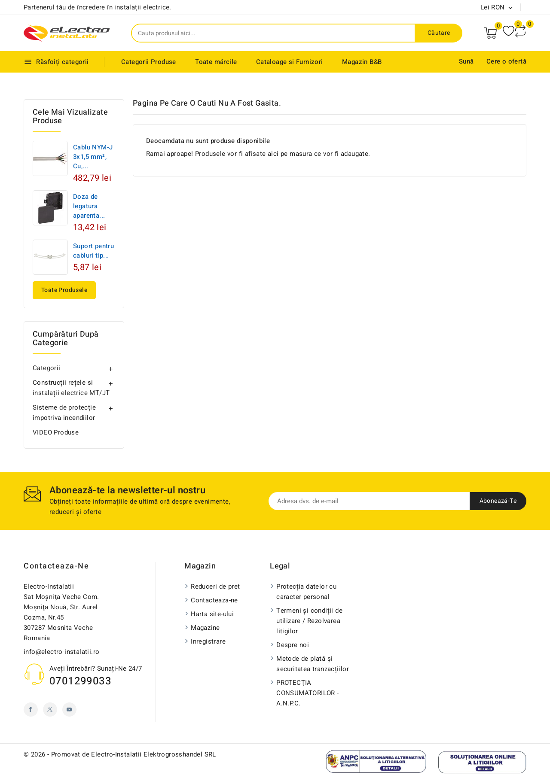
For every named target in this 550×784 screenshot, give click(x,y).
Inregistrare (208, 641)
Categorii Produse (148, 62)
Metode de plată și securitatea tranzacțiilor (312, 664)
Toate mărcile (216, 62)
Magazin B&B (362, 62)
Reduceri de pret (215, 586)
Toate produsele (64, 290)
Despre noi (292, 645)
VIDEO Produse (56, 432)
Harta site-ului (212, 614)
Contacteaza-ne (56, 566)
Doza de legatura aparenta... (89, 206)
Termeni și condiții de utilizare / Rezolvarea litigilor (309, 621)
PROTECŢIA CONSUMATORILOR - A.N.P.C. (307, 693)
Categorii (47, 368)
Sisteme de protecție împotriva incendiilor (64, 412)
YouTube (69, 709)
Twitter (50, 709)
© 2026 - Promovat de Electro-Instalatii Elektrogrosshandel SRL (120, 754)
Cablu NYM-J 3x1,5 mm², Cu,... (93, 157)
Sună (466, 61)
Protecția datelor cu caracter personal (306, 592)
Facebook (31, 709)
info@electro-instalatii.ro (61, 651)
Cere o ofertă (506, 61)
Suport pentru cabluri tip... (93, 250)
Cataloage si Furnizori (289, 62)
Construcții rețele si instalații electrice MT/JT (71, 388)
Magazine (205, 627)
